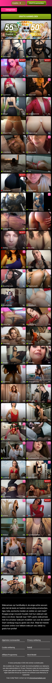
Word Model (31, 655)
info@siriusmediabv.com (37, 678)
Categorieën (9, 10)
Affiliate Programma (9, 655)
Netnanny (43, 672)
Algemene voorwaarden (11, 640)
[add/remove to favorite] (3, 41)
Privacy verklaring (34, 640)
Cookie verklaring (8, 647)
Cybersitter (26, 675)
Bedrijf (29, 647)
